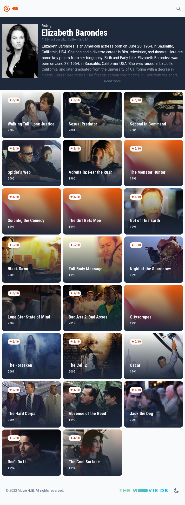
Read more (112, 81)
